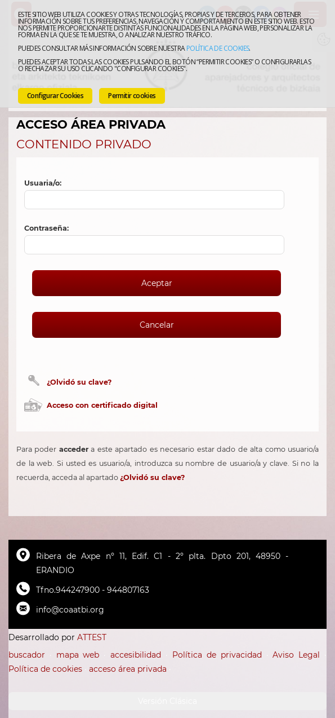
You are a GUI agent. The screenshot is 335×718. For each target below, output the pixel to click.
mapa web (78, 655)
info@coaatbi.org (70, 610)
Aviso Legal (296, 655)
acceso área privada (128, 669)
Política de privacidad (217, 655)
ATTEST (91, 637)
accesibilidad (135, 655)
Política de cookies (217, 48)
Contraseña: (46, 228)
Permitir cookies (131, 95)
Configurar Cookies (55, 95)
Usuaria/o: (42, 183)
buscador (26, 655)
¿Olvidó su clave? (79, 382)
